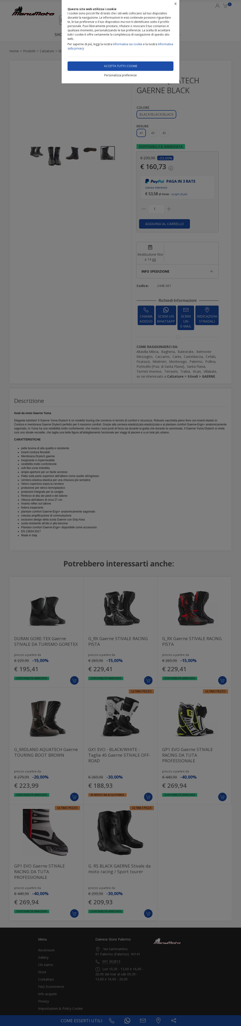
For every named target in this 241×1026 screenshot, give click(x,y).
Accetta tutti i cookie (120, 66)
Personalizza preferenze (120, 75)
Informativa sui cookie (127, 44)
